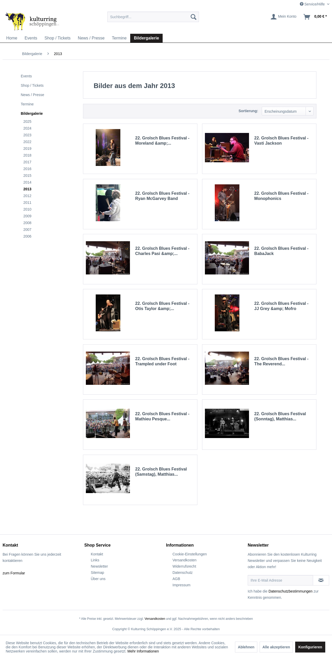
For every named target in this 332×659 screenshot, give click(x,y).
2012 (27, 196)
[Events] (31, 38)
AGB (176, 579)
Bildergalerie (32, 113)
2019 (27, 148)
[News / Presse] (91, 38)
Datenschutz (182, 572)
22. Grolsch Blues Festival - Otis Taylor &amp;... (162, 306)
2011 (27, 202)
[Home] (12, 38)
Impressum (181, 585)
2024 (27, 128)
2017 (27, 162)
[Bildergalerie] (146, 38)
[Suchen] (193, 17)
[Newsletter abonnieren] (321, 580)
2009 (27, 216)
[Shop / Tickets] (57, 38)
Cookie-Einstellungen (189, 554)
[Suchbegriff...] (153, 17)
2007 (27, 229)
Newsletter (99, 566)
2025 (27, 121)
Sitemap (97, 572)
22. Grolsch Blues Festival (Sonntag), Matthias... (280, 416)
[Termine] (119, 38)
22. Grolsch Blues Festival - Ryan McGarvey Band (162, 196)
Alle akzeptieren (276, 647)
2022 (27, 142)
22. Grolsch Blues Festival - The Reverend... (281, 361)
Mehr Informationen (143, 651)
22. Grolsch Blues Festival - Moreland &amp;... (162, 140)
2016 (27, 169)
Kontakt (97, 554)
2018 (27, 155)
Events (26, 76)
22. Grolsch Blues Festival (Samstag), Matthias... (161, 471)
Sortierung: (248, 111)
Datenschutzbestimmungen (290, 591)
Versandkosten (184, 560)
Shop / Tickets (32, 85)
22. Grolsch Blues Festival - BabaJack (281, 251)
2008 (27, 223)
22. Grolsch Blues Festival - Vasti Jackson (281, 140)
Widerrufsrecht (184, 566)
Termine (27, 104)
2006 (27, 236)
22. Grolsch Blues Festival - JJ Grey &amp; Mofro (281, 306)
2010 (27, 209)
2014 (27, 182)
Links (95, 560)
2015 (27, 175)
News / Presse (32, 95)
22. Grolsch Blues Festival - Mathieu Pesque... (162, 416)
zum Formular (14, 573)
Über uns (98, 579)
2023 (27, 135)
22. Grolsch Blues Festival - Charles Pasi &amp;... (162, 251)
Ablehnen (246, 647)
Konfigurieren (310, 647)
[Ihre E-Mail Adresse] (280, 580)
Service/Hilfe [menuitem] (313, 4)
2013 (27, 189)
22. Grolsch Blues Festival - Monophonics (281, 196)
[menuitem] (153, 17)
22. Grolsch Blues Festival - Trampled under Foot (162, 361)
